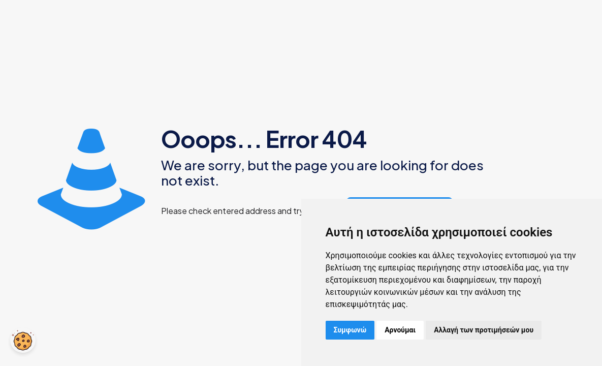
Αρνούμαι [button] (400, 330)
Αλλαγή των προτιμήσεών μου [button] (483, 330)
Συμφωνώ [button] (350, 330)
